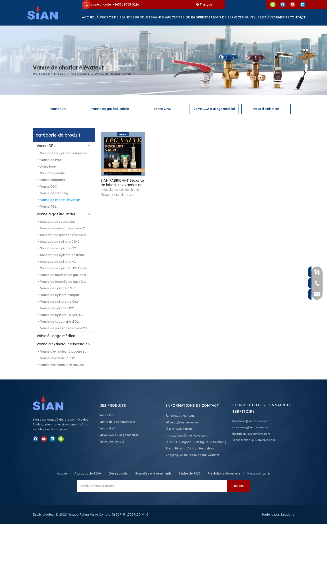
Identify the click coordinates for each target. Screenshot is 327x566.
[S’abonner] (238, 486)
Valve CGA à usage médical (214, 109)
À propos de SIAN (88, 473)
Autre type (48, 167)
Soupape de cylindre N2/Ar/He (63, 268)
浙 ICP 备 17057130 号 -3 (130, 514)
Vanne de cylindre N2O (57, 308)
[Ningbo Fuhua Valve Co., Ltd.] (53, 403)
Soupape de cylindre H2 (58, 262)
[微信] (273, 4)
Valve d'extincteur (266, 109)
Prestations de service (224, 473)
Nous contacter (258, 473)
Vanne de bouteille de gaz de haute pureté (67, 275)
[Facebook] (283, 4)
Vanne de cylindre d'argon (59, 295)
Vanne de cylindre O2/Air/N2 (61, 315)
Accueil (62, 473)
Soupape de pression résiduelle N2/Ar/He (67, 235)
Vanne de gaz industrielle (110, 109)
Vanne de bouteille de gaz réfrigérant (67, 282)
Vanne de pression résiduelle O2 (63, 328)
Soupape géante (52, 173)
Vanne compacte (53, 180)
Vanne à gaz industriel (56, 214)
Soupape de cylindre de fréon (62, 255)
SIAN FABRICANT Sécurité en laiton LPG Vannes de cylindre (122, 182)
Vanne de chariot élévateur (60, 200)
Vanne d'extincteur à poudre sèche (66, 352)
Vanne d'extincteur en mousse (62, 365)
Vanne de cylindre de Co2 (59, 302)
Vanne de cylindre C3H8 (57, 288)
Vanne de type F (52, 160)
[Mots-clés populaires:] (302, 17)
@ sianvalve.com (263, 440)
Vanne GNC (162, 109)
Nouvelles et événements (153, 473)
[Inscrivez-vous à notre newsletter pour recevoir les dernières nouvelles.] (96, 486)
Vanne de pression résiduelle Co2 (64, 228)
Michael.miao (241, 440)
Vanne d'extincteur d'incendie (62, 344)
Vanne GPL (58, 109)
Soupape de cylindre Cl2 (58, 248)
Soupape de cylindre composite (63, 153)
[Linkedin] (302, 4)
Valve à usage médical (56, 336)
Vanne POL (48, 207)
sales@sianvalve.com (185, 422)
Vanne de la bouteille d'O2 (59, 322)
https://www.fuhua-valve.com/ (187, 435)
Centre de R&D (189, 473)
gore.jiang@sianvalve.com (250, 427)
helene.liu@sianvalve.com (250, 421)
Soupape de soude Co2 (57, 222)
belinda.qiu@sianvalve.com (251, 433)
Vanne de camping (54, 193)
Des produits (118, 473)
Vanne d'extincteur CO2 (57, 358)
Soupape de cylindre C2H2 (59, 242)
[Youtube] (293, 4)
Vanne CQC (48, 187)
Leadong (287, 514)
